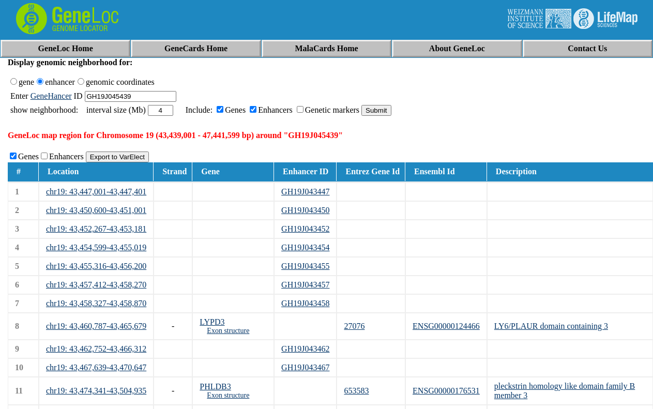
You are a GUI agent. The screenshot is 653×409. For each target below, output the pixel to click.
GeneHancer (51, 96)
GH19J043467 (305, 367)
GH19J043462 (305, 348)
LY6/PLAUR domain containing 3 (551, 326)
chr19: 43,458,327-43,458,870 (96, 303)
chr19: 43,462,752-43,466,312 (96, 348)
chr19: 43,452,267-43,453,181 (96, 228)
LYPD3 (212, 321)
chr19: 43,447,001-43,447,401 (96, 191)
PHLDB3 (215, 386)
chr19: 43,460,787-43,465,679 (96, 326)
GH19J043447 (305, 191)
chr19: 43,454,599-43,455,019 (96, 247)
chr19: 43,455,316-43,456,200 (96, 266)
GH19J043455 (305, 266)
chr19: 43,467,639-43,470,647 (96, 367)
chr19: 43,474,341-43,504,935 (96, 390)
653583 (356, 390)
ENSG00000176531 (446, 390)
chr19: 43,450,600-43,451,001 (96, 210)
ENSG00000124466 (446, 326)
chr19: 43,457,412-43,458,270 (96, 284)
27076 (354, 326)
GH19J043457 (305, 284)
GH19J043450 (305, 210)
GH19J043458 (305, 303)
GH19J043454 (305, 247)
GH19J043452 (305, 228)
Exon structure (228, 331)
